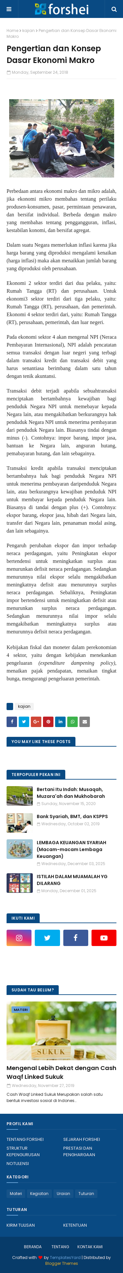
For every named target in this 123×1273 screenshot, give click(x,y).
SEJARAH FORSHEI (81, 1139)
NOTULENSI (18, 1163)
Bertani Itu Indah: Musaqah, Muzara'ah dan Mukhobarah (71, 793)
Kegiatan (39, 1193)
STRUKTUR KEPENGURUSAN (23, 1151)
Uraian (63, 1193)
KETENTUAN (75, 1225)
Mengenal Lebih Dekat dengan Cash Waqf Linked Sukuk (61, 1072)
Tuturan (86, 1193)
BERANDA (33, 1247)
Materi (16, 1193)
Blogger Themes (61, 1263)
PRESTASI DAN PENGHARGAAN (79, 1151)
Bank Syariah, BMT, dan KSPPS (72, 816)
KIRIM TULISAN (21, 1225)
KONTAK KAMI (90, 1247)
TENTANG (60, 1247)
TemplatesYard (65, 1257)
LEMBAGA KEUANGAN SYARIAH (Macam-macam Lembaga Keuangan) (71, 849)
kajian (28, 30)
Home (12, 30)
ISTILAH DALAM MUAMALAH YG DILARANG (72, 880)
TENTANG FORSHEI (25, 1139)
